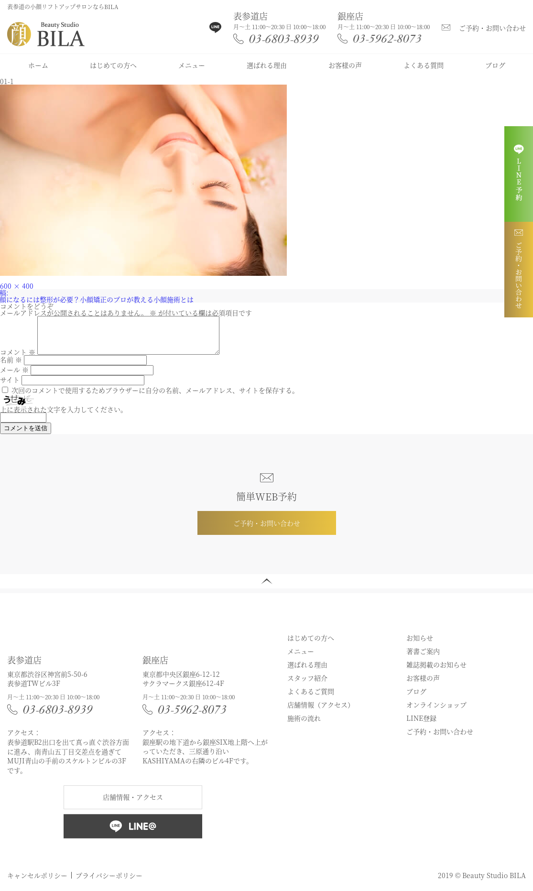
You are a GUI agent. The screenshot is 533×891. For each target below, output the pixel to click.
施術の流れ (304, 725)
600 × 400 (16, 286)
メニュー (191, 65)
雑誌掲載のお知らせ (436, 671)
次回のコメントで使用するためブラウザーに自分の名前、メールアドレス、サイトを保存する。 (155, 397)
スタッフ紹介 (307, 685)
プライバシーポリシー (109, 882)
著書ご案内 (423, 658)
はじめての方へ (113, 65)
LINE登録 (421, 725)
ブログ (495, 65)
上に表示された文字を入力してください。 (63, 416)
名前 (11, 366)
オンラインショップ (436, 712)
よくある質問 (423, 65)
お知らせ (419, 645)
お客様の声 (345, 65)
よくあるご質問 (310, 698)
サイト (10, 386)
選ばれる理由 (267, 65)
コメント (17, 359)
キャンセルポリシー (37, 882)
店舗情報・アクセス (133, 804)
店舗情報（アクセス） (320, 712)
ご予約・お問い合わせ (492, 27)
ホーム (38, 65)
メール (14, 376)
